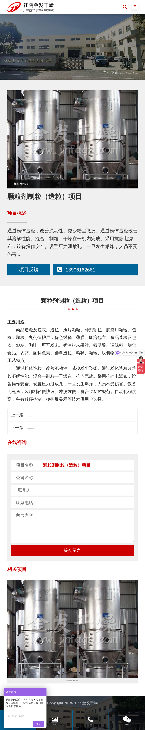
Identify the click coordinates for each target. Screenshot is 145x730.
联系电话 (24, 502)
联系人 (24, 490)
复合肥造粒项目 (41, 415)
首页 (94, 72)
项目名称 (24, 465)
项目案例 (110, 72)
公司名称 (24, 477)
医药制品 (130, 72)
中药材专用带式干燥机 (46, 427)
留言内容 (24, 515)
